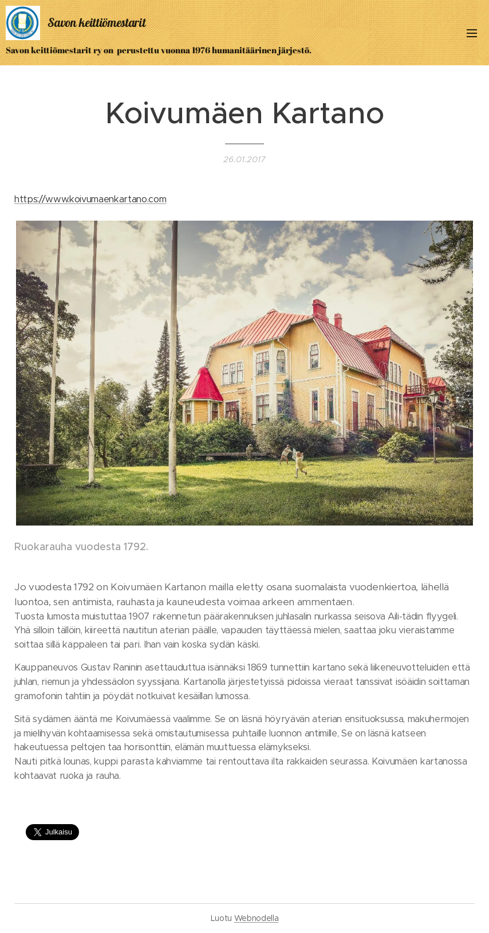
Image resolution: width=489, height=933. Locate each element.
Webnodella (256, 918)
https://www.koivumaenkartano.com (90, 199)
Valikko (472, 33)
